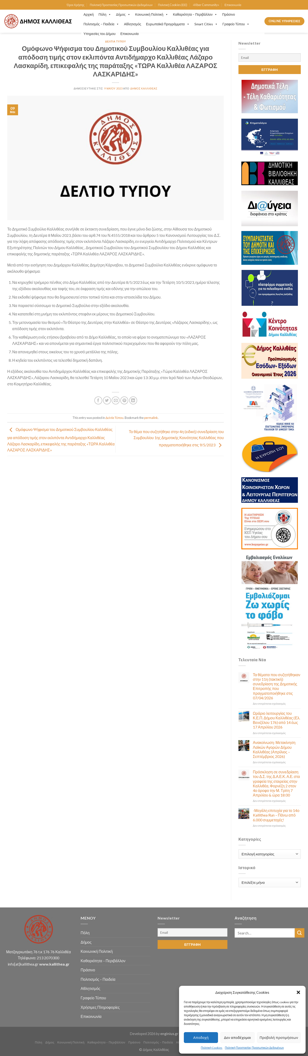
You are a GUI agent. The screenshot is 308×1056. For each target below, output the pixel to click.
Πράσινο (228, 14)
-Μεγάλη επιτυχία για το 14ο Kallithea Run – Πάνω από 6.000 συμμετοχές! (276, 815)
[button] (298, 992)
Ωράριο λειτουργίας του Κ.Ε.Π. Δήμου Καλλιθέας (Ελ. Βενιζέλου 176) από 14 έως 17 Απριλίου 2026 (276, 720)
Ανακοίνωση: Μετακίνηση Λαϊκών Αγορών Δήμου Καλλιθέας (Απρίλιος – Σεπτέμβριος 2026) (274, 749)
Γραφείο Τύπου (236, 24)
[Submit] (299, 933)
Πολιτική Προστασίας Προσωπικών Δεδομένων (254, 1047)
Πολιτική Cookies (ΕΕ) (172, 5)
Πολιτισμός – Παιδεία (101, 24)
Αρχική (88, 14)
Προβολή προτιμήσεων (279, 1037)
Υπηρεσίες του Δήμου (99, 34)
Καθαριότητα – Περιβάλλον (195, 14)
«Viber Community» (206, 5)
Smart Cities (206, 24)
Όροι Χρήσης (75, 5)
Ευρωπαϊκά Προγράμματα (168, 24)
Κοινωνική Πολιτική (151, 14)
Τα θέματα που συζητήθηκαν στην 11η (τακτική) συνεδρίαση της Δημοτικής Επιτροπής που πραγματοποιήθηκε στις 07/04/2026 (276, 686)
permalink (151, 418)
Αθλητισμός (132, 24)
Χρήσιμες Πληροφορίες (100, 1007)
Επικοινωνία (233, 5)
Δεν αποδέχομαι (237, 1037)
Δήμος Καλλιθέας (143, 88)
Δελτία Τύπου (115, 41)
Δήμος (123, 14)
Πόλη (105, 14)
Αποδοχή (201, 1037)
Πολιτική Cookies (212, 1047)
